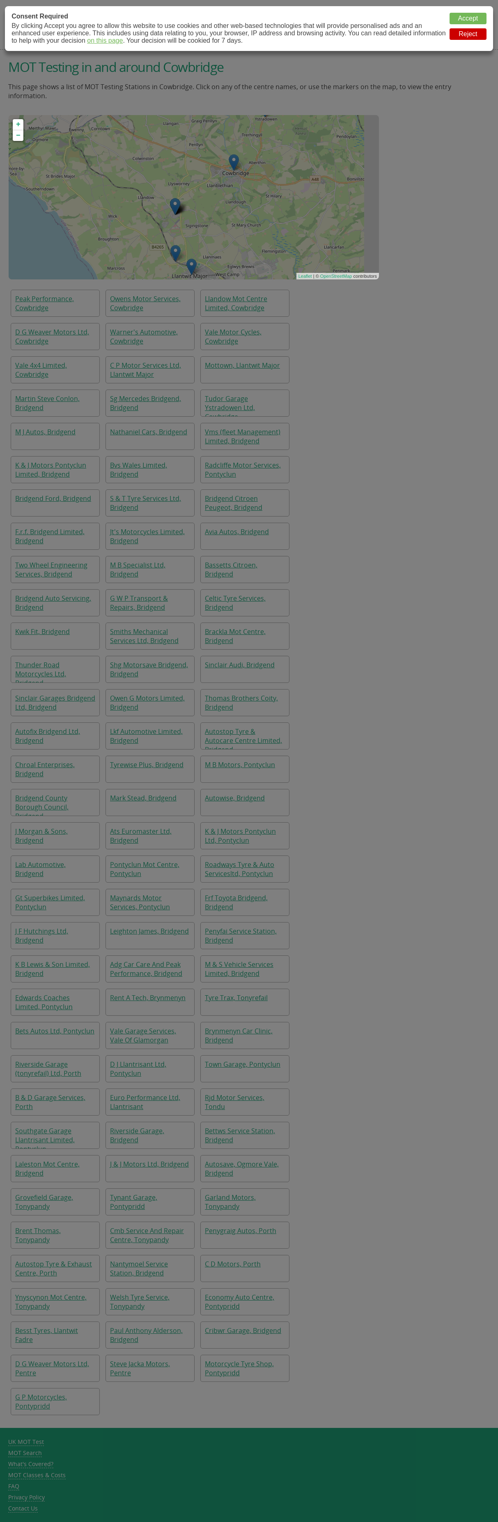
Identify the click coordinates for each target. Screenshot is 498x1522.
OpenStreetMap (336, 276)
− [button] (18, 136)
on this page (105, 40)
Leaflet (305, 276)
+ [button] (18, 124)
